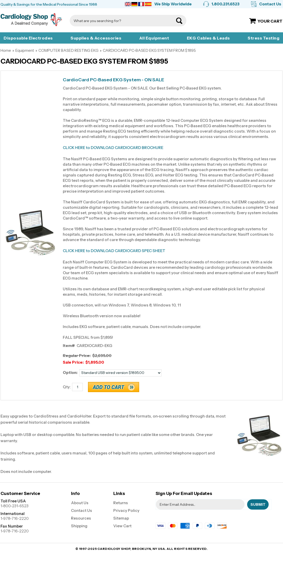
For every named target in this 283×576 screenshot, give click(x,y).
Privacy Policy (126, 510)
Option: (70, 372)
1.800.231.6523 (225, 4)
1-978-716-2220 (15, 518)
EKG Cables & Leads (208, 38)
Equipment (24, 50)
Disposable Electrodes (28, 38)
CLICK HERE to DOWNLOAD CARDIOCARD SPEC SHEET (114, 250)
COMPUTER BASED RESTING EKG (68, 50)
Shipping (79, 525)
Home (6, 50)
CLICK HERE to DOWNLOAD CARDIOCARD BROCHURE (113, 147)
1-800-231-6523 (14, 505)
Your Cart (270, 21)
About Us (79, 502)
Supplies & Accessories (95, 38)
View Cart (122, 525)
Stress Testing (263, 38)
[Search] (123, 20)
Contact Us (270, 4)
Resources (81, 518)
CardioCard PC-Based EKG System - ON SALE (113, 80)
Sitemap (121, 518)
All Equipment (154, 38)
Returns (120, 502)
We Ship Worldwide (173, 4)
